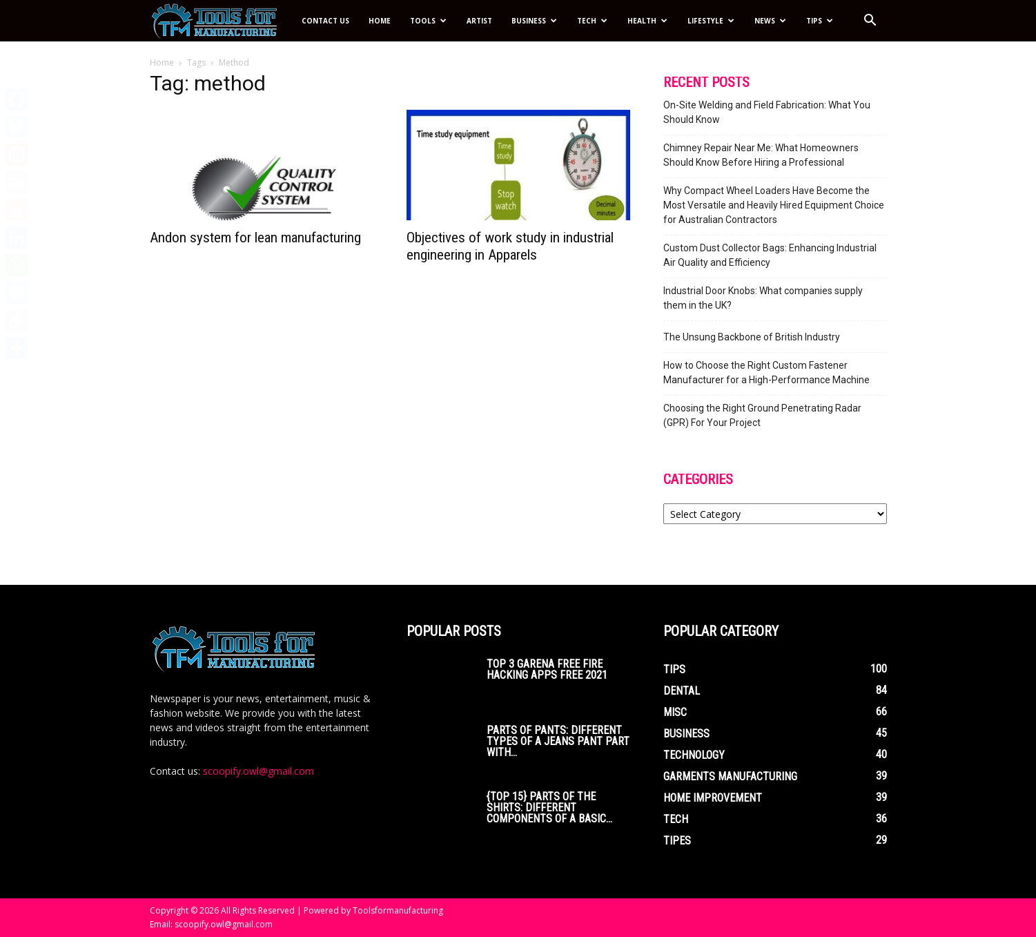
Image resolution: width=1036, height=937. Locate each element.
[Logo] (221, 21)
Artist (479, 21)
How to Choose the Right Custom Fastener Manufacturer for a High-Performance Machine (766, 372)
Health (647, 21)
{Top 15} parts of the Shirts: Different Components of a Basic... (549, 807)
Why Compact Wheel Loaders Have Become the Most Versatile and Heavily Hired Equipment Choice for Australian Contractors (773, 205)
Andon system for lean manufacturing (255, 237)
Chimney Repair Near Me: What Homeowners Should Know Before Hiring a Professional (761, 155)
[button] (870, 21)
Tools (428, 21)
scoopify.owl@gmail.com (258, 770)
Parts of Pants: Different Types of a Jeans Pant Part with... (558, 741)
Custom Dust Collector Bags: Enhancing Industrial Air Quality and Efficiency (770, 255)
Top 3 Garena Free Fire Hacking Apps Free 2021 (547, 669)
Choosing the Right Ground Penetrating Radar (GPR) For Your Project (762, 415)
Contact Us (325, 21)
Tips (819, 21)
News (770, 21)
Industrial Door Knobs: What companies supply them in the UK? (763, 298)
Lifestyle (710, 21)
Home (380, 21)
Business (534, 21)
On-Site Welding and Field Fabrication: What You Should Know (766, 112)
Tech (592, 21)
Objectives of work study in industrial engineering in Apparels (510, 246)
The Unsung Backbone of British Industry (751, 336)
